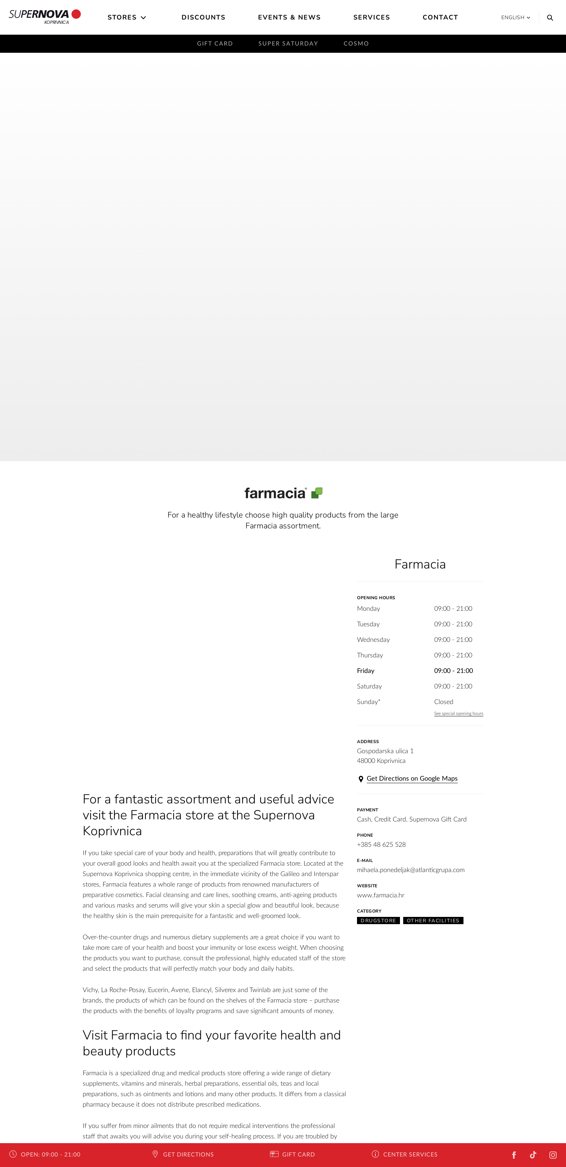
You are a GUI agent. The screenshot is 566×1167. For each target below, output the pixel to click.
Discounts (204, 17)
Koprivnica (45, 17)
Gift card (215, 44)
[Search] (548, 17)
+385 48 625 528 (381, 845)
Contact (440, 17)
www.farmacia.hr (380, 895)
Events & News (289, 17)
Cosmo (356, 44)
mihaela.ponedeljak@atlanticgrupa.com (411, 870)
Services (371, 17)
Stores (122, 17)
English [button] (515, 17)
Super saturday (288, 44)
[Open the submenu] (143, 17)
